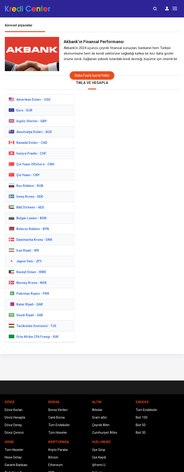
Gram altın (99, 417)
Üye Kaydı (99, 457)
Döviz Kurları (14, 409)
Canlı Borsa (56, 417)
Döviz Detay (13, 425)
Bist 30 (141, 432)
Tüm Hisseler (57, 432)
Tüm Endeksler (59, 425)
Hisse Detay (13, 457)
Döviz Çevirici (14, 432)
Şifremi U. (99, 464)
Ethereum (55, 464)
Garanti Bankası (16, 464)
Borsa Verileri (58, 409)
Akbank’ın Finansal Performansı (94, 41)
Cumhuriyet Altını (104, 432)
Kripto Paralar (58, 449)
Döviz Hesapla (15, 417)
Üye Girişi (98, 449)
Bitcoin (53, 457)
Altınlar (97, 409)
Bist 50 (141, 425)
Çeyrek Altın (100, 425)
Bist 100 (141, 417)
